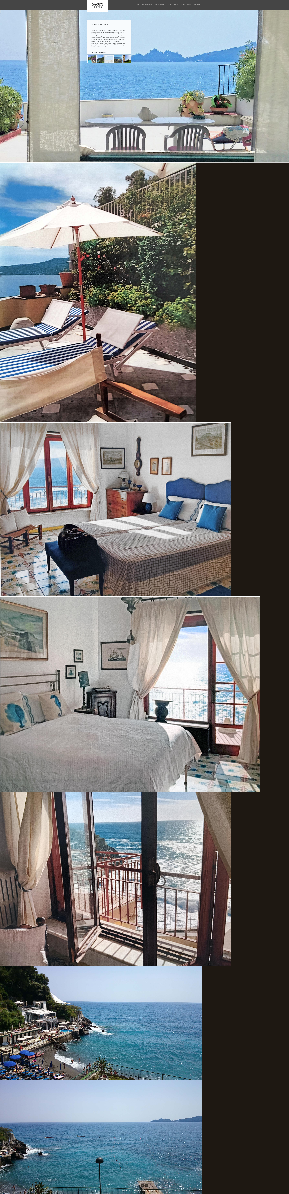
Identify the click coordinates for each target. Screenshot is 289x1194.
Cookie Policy (163, 1190)
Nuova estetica (173, 5)
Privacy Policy (154, 1190)
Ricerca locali (186, 5)
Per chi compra (147, 5)
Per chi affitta (160, 5)
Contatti (197, 5)
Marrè (137, 5)
